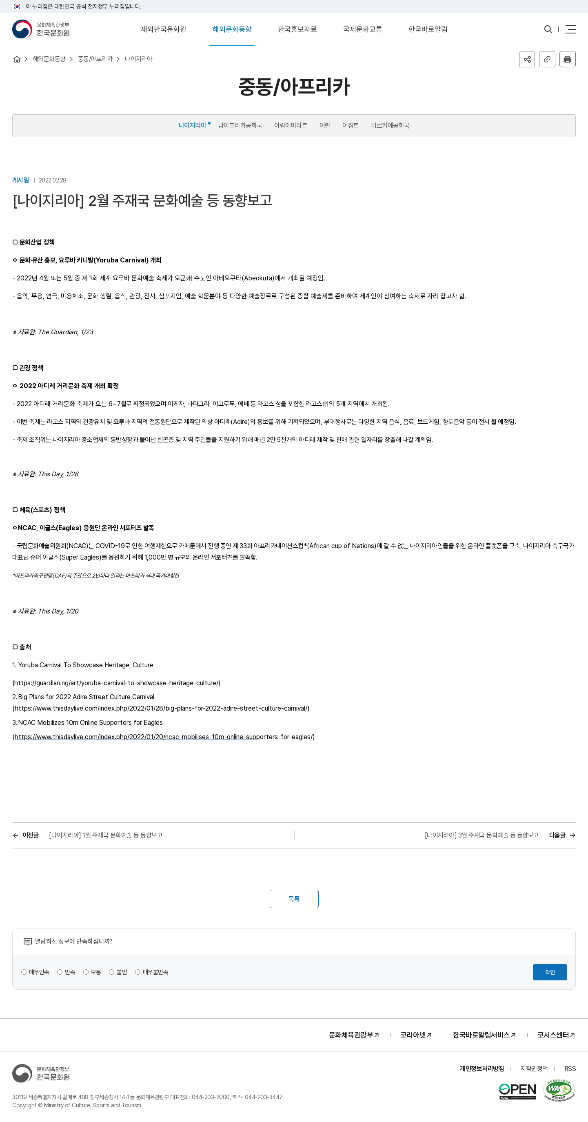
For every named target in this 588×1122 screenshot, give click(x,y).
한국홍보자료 (297, 29)
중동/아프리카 (95, 59)
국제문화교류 (362, 29)
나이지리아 (139, 59)
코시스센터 (553, 1035)
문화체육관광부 (351, 1035)
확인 (550, 972)
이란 (325, 125)
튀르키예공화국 (390, 125)
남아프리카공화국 (240, 125)
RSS (570, 1069)
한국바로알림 (428, 29)
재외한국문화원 (163, 29)
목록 (294, 899)
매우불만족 (156, 972)
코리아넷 (413, 1035)
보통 (96, 972)
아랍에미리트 (290, 125)
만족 (70, 972)
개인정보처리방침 (482, 1069)
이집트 (350, 125)
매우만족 (39, 972)
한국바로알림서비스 (481, 1035)
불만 (122, 972)
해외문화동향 (232, 29)
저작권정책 (534, 1069)
